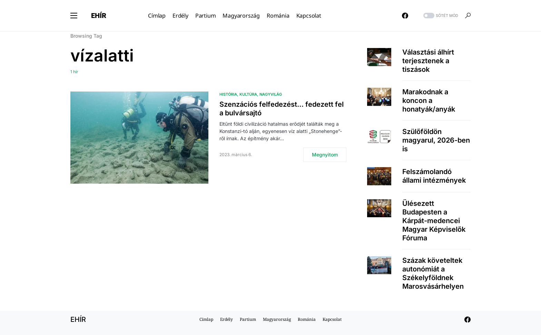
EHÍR (98, 15)
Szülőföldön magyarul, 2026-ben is (436, 140)
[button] (73, 15)
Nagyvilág (270, 94)
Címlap (206, 319)
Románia (307, 319)
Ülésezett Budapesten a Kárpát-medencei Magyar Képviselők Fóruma (433, 220)
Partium (248, 319)
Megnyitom (325, 154)
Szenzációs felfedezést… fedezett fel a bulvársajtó (281, 108)
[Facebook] (405, 15)
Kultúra (248, 94)
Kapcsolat (332, 319)
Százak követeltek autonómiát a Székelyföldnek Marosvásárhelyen (433, 273)
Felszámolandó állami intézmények (434, 176)
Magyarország (277, 319)
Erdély (226, 319)
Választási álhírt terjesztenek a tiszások (428, 61)
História (228, 94)
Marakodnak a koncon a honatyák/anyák (428, 100)
